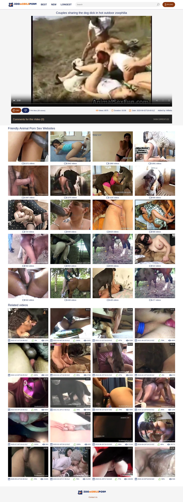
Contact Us (93, 497)
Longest (66, 4)
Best (44, 4)
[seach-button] (158, 4)
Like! (16, 110)
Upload (169, 4)
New (53, 4)
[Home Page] (22, 4)
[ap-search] (117, 4)
